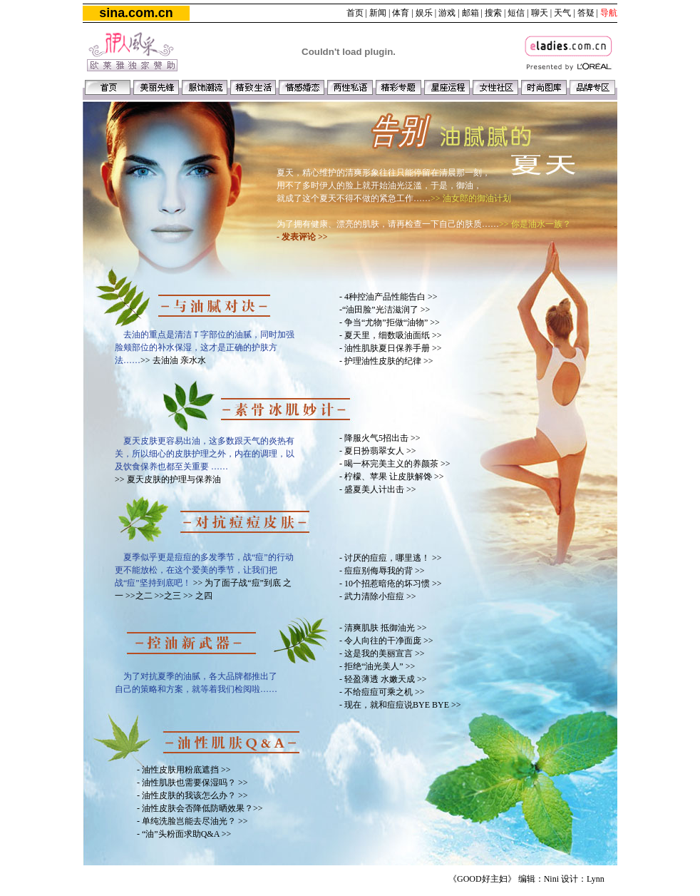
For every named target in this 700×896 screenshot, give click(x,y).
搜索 (493, 13)
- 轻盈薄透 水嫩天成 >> (383, 679)
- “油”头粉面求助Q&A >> (184, 834)
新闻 (377, 13)
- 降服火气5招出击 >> (380, 438)
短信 (516, 13)
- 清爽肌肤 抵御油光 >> (383, 628)
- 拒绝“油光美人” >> (377, 666)
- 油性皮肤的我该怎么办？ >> (192, 795)
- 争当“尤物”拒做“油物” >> (389, 322)
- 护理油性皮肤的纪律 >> (386, 361)
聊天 (539, 13)
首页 (355, 13)
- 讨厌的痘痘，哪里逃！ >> (390, 558)
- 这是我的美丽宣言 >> (382, 653)
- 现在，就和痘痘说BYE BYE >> (400, 705)
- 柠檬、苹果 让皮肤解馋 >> (391, 477)
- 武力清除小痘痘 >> (377, 596)
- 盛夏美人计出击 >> (377, 489)
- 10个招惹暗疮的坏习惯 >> (390, 584)
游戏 (446, 13)
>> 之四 (197, 596)
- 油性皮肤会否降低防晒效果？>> (200, 808)
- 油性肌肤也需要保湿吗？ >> (192, 783)
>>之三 (169, 596)
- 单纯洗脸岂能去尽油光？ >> (192, 821)
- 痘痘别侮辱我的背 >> (382, 571)
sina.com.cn (136, 13)
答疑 (586, 13)
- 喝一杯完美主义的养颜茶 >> (395, 464)
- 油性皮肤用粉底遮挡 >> (184, 770)
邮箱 (470, 13)
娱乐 (424, 13)
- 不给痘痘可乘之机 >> (382, 692)
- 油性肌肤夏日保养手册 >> (390, 348)
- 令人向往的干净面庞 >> (386, 641)
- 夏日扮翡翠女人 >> (377, 451)
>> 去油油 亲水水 (173, 360)
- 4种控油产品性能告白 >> (388, 297)
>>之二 (140, 596)
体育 (400, 13)
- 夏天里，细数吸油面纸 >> (390, 335)
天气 (562, 13)
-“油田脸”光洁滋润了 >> (384, 310)
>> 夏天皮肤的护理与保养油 (168, 479)
